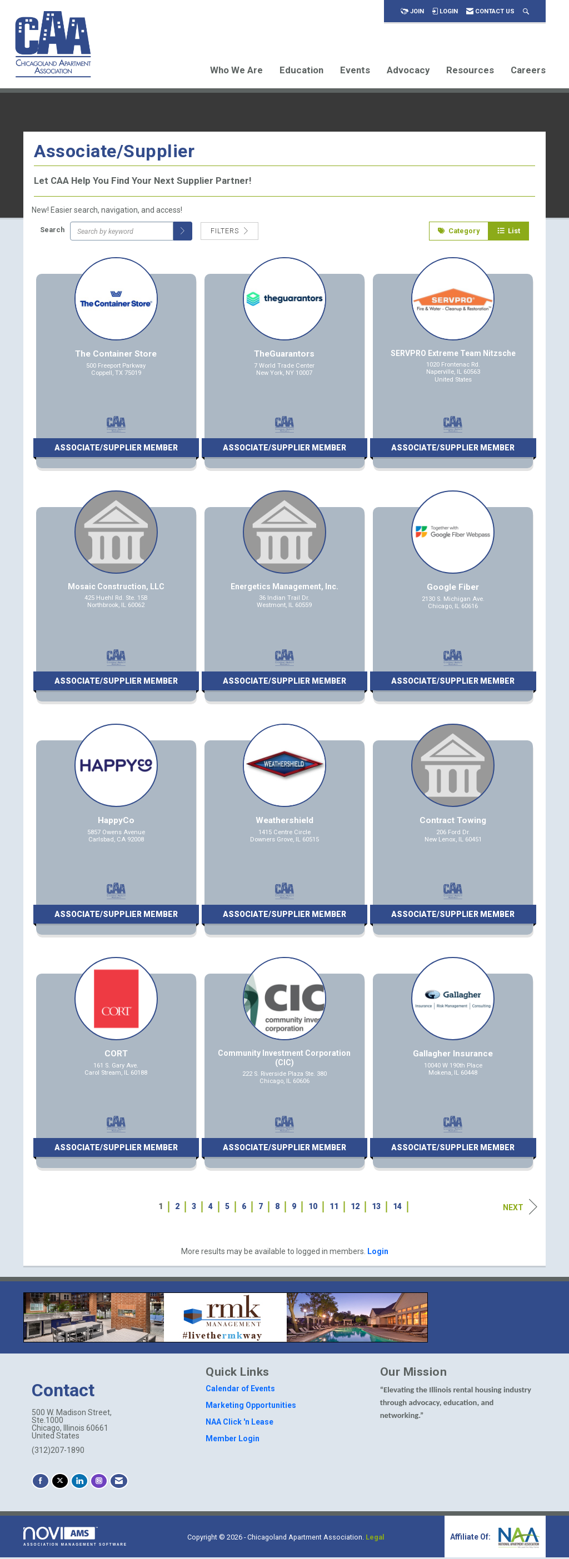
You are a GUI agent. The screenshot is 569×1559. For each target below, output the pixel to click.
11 (334, 1208)
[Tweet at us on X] (60, 1483)
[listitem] (116, 370)
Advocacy (408, 70)
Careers (528, 70)
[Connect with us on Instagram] (99, 1483)
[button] (182, 232)
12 (355, 1208)
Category (459, 232)
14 (397, 1208)
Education (301, 70)
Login (377, 1253)
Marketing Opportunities (251, 1406)
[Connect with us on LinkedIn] (79, 1483)
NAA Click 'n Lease (239, 1423)
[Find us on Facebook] (40, 1483)
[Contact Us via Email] (118, 1483)
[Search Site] (526, 11)
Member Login (232, 1440)
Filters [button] (229, 232)
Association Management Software (75, 1538)
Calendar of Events (240, 1390)
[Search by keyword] (121, 232)
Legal (375, 1539)
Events (355, 70)
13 (376, 1208)
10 (312, 1208)
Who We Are (236, 70)
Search (52, 231)
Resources (470, 70)
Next (520, 1208)
